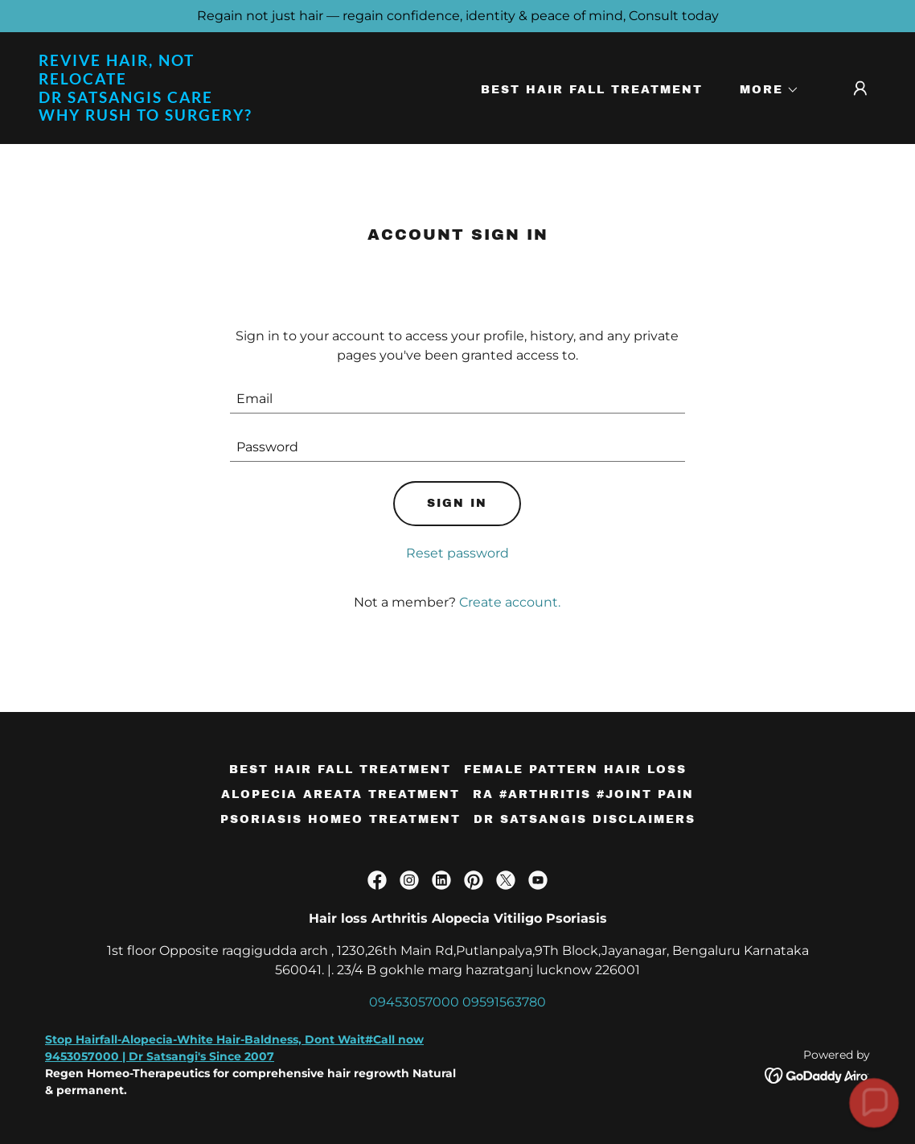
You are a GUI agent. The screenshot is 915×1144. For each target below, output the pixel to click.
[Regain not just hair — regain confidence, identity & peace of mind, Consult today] (457, 16)
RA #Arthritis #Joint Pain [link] (583, 794)
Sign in (457, 503)
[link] (156, 116)
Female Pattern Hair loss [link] (575, 769)
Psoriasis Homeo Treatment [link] (340, 819)
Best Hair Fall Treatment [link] (592, 90)
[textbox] (457, 399)
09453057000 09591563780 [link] (457, 1002)
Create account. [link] (509, 602)
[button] (763, 90)
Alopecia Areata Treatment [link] (340, 794)
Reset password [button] (457, 553)
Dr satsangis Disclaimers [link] (584, 819)
